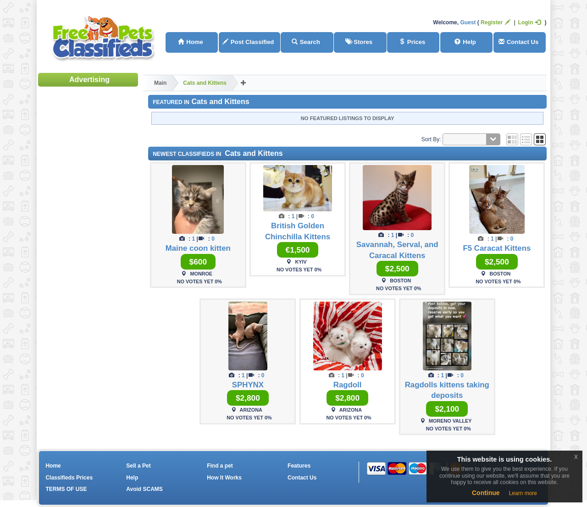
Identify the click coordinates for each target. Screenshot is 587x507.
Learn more (523, 493)
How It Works (224, 477)
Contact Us (518, 42)
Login (529, 22)
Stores (358, 42)
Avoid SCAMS (144, 489)
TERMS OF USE (66, 489)
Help (465, 42)
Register (495, 22)
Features (299, 466)
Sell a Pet (138, 466)
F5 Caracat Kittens (497, 248)
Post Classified (248, 42)
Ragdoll (347, 384)
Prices (412, 42)
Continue (486, 492)
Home (190, 42)
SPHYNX (248, 384)
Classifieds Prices (69, 477)
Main (160, 83)
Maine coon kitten (198, 248)
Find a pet (220, 466)
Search (306, 42)
